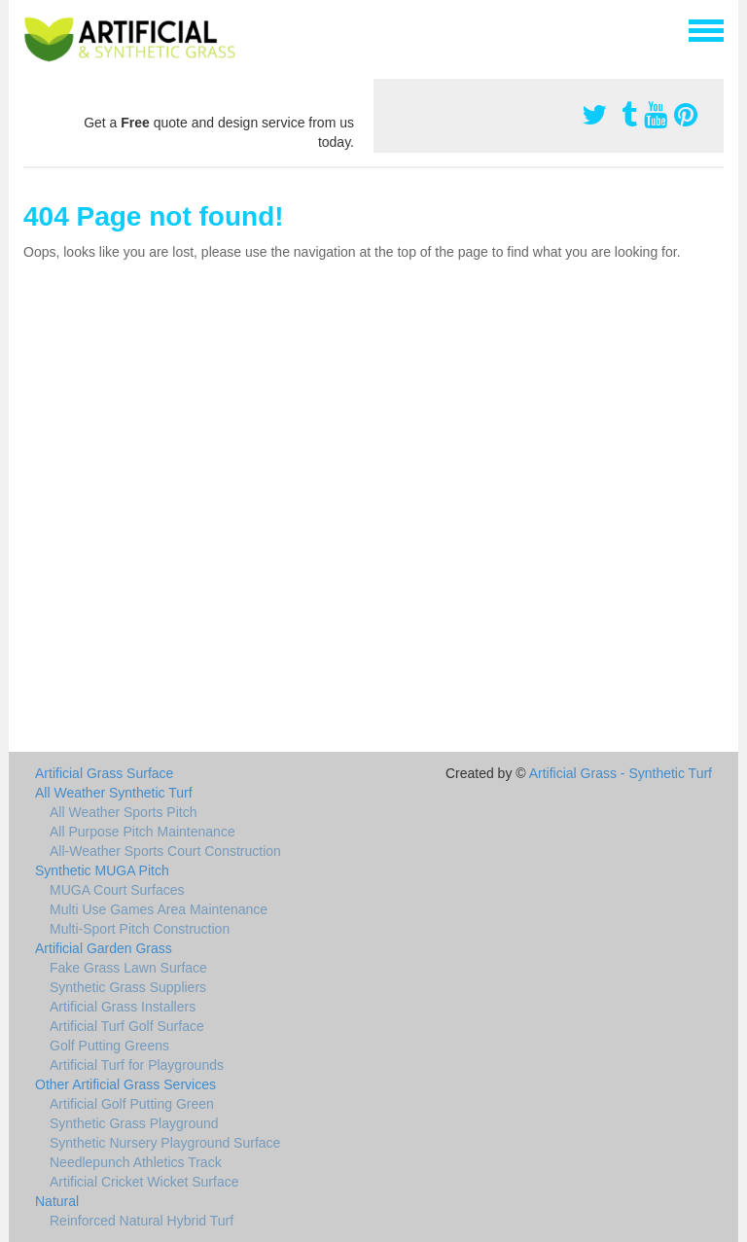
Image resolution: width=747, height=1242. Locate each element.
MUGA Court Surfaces (117, 890)
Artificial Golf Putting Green (132, 1104)
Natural (57, 1201)
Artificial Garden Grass (103, 948)
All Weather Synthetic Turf (114, 792)
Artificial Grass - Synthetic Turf (620, 773)
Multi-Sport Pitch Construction (140, 929)
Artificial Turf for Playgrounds (137, 1065)
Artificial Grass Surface (104, 773)
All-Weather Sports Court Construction (165, 851)
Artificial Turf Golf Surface (127, 1026)
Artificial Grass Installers (123, 1006)
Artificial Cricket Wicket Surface (144, 1181)
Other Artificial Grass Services (125, 1084)
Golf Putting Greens (109, 1045)
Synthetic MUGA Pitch (102, 870)
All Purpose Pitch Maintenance (142, 831)
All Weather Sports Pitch (123, 812)
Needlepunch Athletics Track (136, 1162)
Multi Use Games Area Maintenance (158, 909)
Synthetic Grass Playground (134, 1123)
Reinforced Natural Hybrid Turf (141, 1220)
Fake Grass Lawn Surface (128, 968)
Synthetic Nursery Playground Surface (165, 1143)
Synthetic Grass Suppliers (128, 987)
